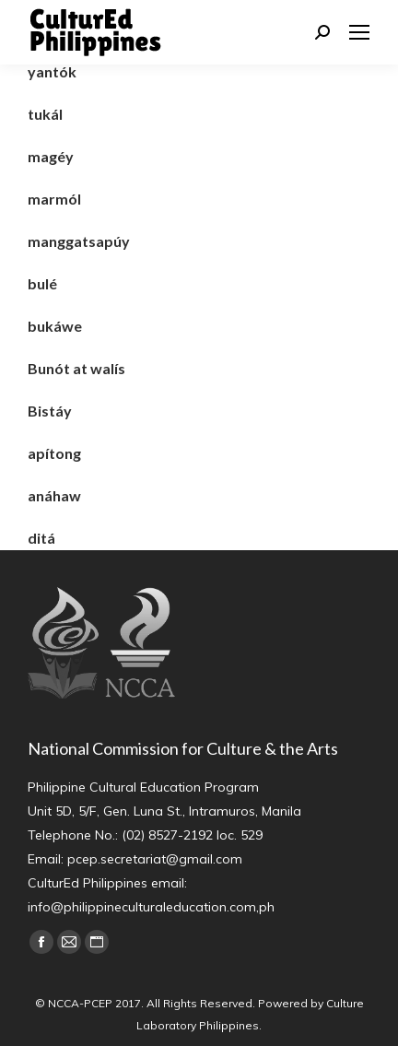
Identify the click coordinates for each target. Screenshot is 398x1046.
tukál (45, 114)
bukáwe (55, 326)
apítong (54, 453)
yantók (52, 71)
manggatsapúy (79, 241)
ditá (41, 538)
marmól (54, 198)
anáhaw (54, 495)
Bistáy (50, 410)
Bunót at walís (76, 368)
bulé (42, 283)
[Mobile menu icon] (359, 32)
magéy (51, 156)
